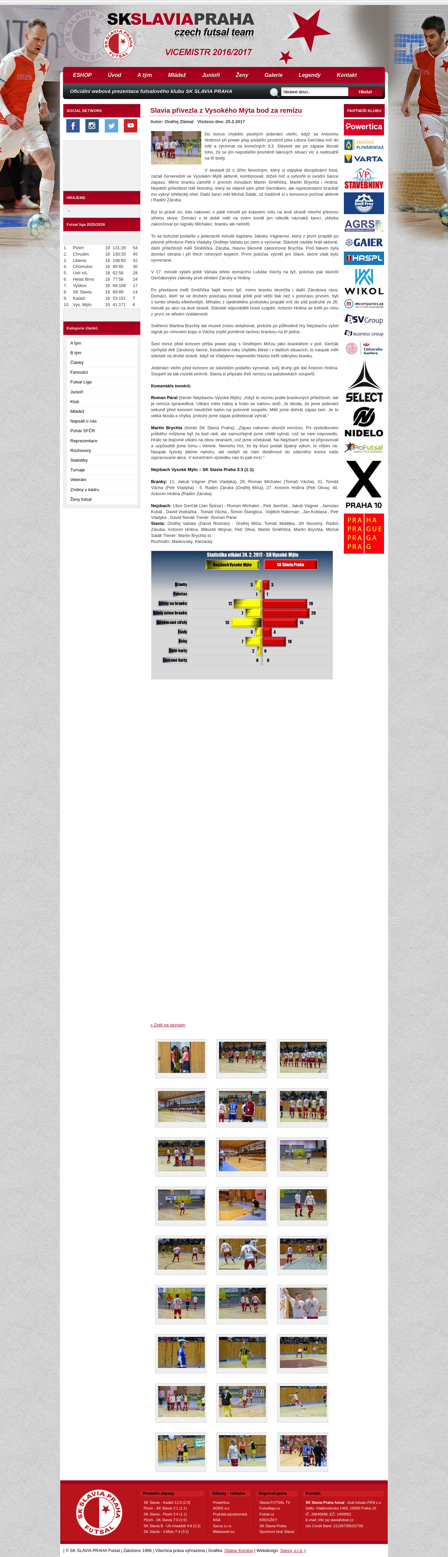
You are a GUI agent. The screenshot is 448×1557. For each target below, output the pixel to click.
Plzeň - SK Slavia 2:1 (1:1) (165, 1508)
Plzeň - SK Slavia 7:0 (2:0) (165, 1520)
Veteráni (78, 479)
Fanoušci (79, 372)
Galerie (274, 75)
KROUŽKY (268, 1520)
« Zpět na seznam (167, 1024)
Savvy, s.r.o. (291, 1550)
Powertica (221, 1502)
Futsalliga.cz (269, 1508)
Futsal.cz (266, 1514)
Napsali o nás (83, 421)
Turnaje (77, 469)
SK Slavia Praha (272, 1526)
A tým (144, 75)
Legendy (310, 75)
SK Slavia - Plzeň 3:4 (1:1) (165, 1514)
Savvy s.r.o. (222, 1526)
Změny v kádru (84, 489)
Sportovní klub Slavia (276, 1532)
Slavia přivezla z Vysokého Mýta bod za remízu (226, 110)
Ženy (242, 75)
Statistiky (79, 460)
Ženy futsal (81, 499)
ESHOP (82, 75)
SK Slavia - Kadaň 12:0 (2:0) (167, 1502)
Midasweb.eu (224, 1532)
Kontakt (347, 75)
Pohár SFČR (82, 430)
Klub (74, 401)
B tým (75, 352)
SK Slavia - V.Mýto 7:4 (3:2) (166, 1532)
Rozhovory (80, 450)
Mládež (177, 75)
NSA (217, 1520)
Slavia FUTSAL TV (274, 1502)
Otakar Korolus (238, 1550)
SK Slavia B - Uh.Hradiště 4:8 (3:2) (172, 1526)
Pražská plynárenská (230, 1514)
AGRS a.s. (221, 1508)
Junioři (211, 75)
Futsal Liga (81, 381)
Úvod (114, 75)
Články (77, 362)
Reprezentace (83, 440)
